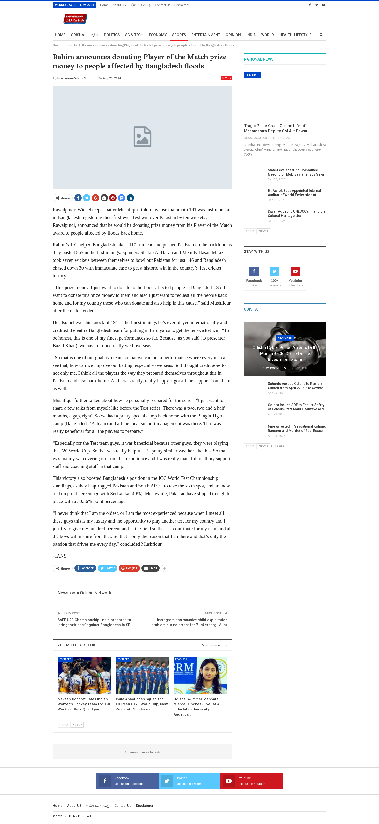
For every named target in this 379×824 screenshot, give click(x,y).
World (267, 35)
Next (77, 724)
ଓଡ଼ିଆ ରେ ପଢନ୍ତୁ (140, 5)
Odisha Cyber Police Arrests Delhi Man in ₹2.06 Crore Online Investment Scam (285, 353)
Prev (64, 724)
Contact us (163, 5)
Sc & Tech (134, 35)
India (251, 35)
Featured (65, 659)
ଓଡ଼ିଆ (94, 35)
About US (119, 5)
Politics (112, 35)
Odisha (77, 35)
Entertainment (205, 35)
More (284, 35)
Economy (158, 35)
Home (104, 5)
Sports (179, 35)
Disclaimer (182, 5)
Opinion (233, 35)
